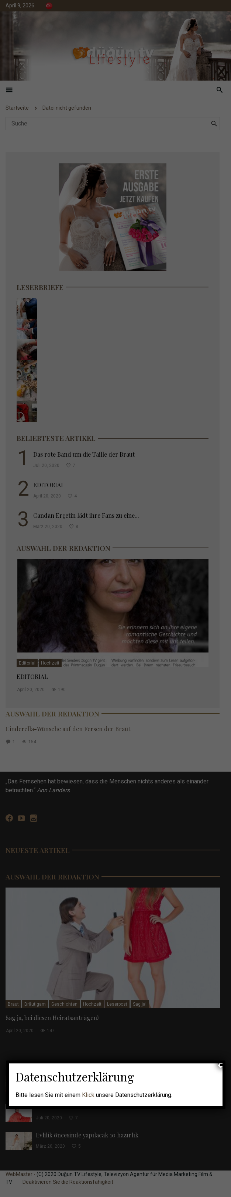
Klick (88, 1094)
